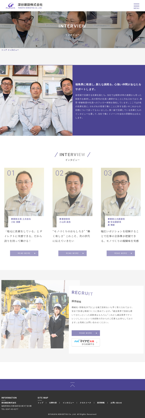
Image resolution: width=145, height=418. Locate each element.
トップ (4, 50)
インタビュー (68, 402)
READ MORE (24, 257)
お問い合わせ (116, 402)
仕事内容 (53, 402)
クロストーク (85, 402)
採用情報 (101, 402)
